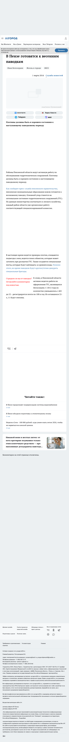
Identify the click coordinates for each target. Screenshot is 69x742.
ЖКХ (46, 68)
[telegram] (16, 348)
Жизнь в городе (34, 68)
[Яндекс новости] (49, 112)
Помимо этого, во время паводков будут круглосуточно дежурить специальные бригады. (33, 268)
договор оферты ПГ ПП (10, 709)
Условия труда (26, 643)
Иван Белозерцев (15, 68)
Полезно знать (21, 633)
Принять (61, 50)
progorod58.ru (35, 676)
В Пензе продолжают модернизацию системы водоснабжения (34, 406)
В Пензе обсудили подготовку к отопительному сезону (34, 415)
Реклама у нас (60, 44)
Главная (43, 643)
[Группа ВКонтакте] (20, 112)
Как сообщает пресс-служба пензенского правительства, (32, 188)
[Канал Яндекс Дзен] (48, 634)
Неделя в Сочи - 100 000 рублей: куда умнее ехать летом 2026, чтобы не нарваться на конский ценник (34, 425)
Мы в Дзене (17, 44)
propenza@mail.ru (31, 657)
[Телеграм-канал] (20, 117)
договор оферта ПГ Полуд (11, 706)
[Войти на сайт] (66, 38)
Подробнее (22, 718)
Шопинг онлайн (7, 627)
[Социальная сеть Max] (49, 117)
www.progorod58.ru (19, 651)
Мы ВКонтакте (6, 44)
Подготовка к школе (9, 633)
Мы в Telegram (48, 44)
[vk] (9, 348)
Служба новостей (54, 75)
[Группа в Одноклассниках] (53, 630)
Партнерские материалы (31, 44)
